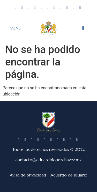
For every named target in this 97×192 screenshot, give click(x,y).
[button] (83, 28)
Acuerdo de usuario (68, 175)
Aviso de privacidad (28, 175)
